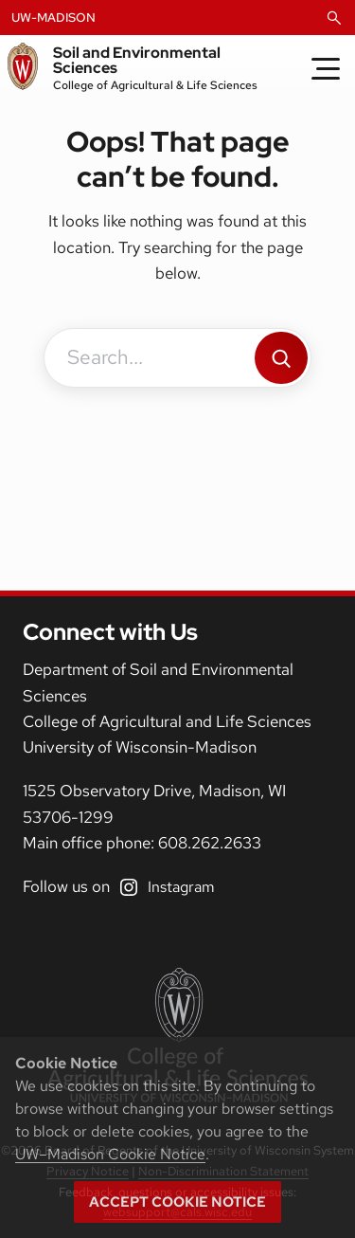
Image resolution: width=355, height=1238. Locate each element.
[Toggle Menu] (325, 68)
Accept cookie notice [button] (177, 1201)
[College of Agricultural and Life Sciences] (177, 1035)
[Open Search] (334, 18)
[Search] (281, 358)
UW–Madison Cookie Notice (110, 1154)
